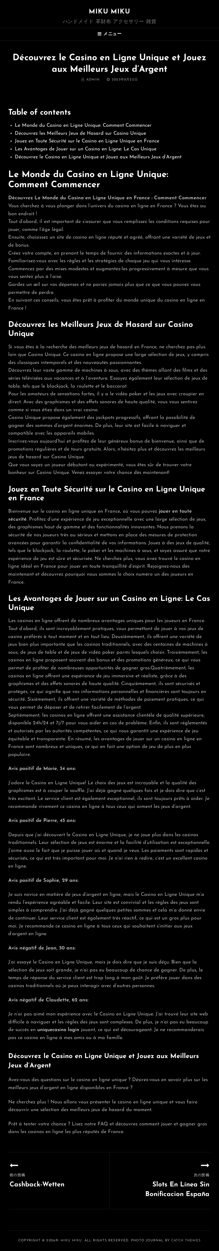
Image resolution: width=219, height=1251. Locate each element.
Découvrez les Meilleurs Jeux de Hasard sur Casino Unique (80, 133)
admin (92, 79)
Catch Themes (186, 1240)
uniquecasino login (58, 1029)
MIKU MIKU (109, 12)
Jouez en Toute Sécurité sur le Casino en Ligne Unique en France (87, 141)
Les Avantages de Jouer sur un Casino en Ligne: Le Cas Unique (86, 149)
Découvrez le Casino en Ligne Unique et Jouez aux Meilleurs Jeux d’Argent (98, 157)
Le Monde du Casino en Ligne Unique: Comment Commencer (83, 125)
